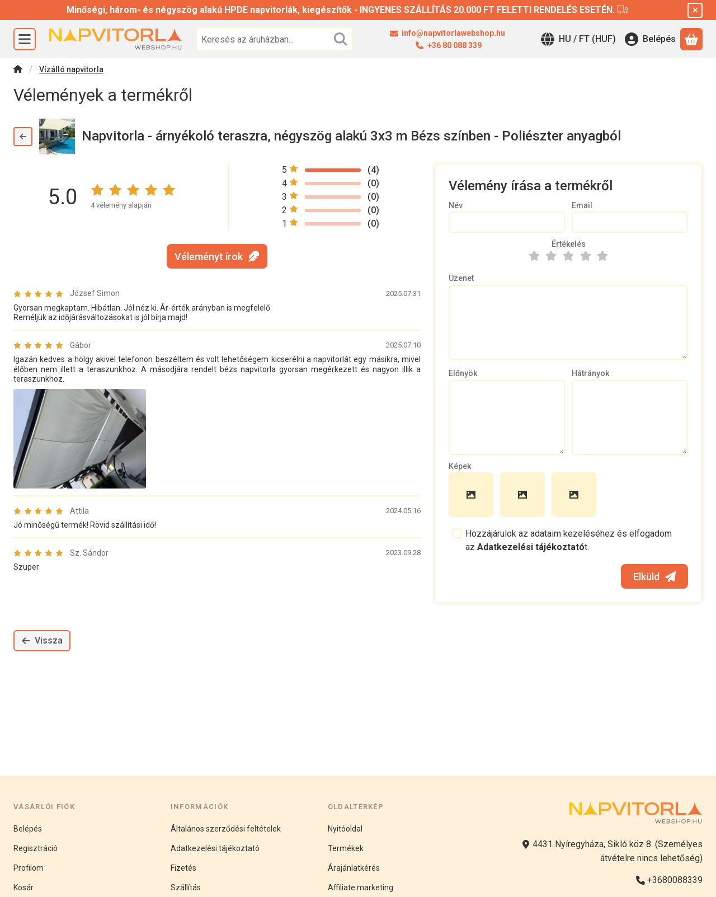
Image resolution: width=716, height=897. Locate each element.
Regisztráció (35, 848)
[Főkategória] (17, 70)
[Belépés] (650, 39)
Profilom (28, 867)
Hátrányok (590, 373)
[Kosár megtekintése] (691, 39)
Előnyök (463, 373)
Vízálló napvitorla (71, 69)
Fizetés (183, 867)
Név (456, 205)
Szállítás (186, 887)
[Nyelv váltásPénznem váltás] (578, 39)
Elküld (654, 577)
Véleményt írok (217, 256)
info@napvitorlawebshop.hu (454, 33)
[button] (79, 438)
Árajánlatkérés (354, 867)
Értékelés (569, 243)
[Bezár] (695, 10)
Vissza (42, 640)
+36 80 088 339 (454, 45)
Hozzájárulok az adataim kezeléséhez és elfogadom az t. (568, 540)
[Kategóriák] (24, 39)
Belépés (27, 828)
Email (582, 205)
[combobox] (274, 39)
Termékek (346, 848)
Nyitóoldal (345, 828)
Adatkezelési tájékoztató (215, 848)
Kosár (23, 887)
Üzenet (461, 278)
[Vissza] (22, 136)
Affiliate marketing (360, 887)
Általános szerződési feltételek (226, 828)
